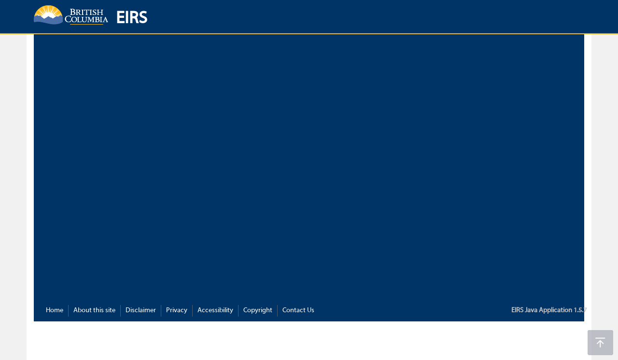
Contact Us (298, 310)
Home (54, 310)
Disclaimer (141, 310)
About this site (94, 310)
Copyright (257, 310)
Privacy (176, 310)
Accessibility (215, 310)
